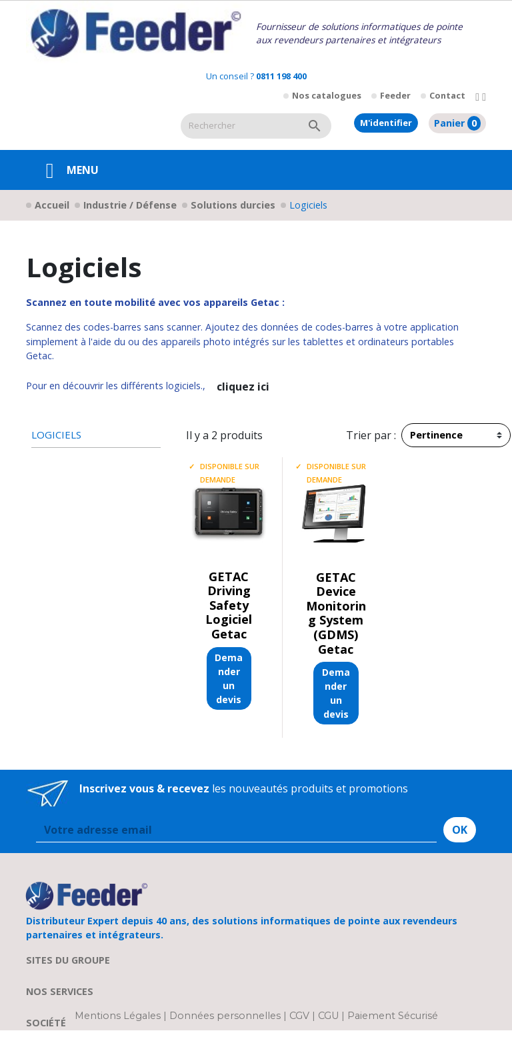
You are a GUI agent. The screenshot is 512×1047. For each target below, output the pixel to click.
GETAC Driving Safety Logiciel (228, 598)
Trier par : (371, 435)
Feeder (395, 95)
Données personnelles (226, 1016)
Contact (447, 95)
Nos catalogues (326, 95)
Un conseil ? (256, 76)
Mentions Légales (119, 1016)
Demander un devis (229, 678)
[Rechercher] (239, 126)
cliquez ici (243, 386)
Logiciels (56, 435)
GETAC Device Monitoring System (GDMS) (336, 605)
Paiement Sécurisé (392, 1016)
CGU (328, 1016)
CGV (299, 1016)
